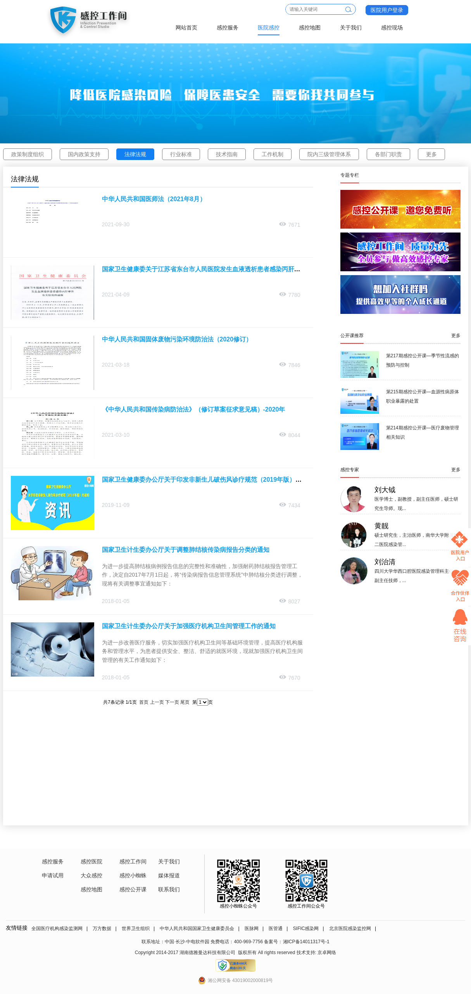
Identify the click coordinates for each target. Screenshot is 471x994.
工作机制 (272, 154)
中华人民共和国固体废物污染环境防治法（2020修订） (177, 339)
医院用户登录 (387, 10)
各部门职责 (388, 154)
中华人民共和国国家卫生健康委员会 (197, 928)
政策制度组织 (27, 154)
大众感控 (91, 875)
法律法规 (135, 154)
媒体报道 (169, 875)
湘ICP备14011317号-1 (306, 941)
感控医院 (91, 861)
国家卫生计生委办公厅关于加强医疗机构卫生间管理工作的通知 (189, 626)
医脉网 (252, 928)
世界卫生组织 (136, 928)
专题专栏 (349, 175)
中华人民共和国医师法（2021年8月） (154, 199)
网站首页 (186, 27)
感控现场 (392, 27)
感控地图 (310, 27)
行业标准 (181, 154)
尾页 (185, 702)
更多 (431, 154)
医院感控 (268, 27)
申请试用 (53, 875)
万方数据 (102, 928)
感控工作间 (133, 861)
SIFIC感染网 (306, 928)
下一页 (172, 702)
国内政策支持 (84, 154)
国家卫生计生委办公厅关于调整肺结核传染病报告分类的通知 (185, 549)
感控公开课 (133, 889)
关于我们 (351, 27)
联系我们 (169, 889)
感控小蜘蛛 (133, 875)
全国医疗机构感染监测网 (57, 928)
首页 (143, 702)
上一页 (157, 702)
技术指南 (227, 154)
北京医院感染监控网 (350, 928)
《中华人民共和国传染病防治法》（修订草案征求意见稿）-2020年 (193, 409)
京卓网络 (326, 952)
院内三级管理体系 (329, 154)
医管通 (276, 928)
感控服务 (227, 27)
